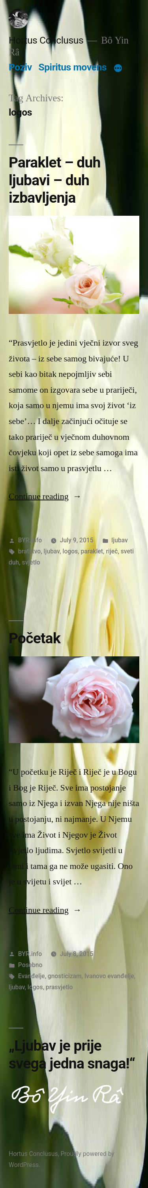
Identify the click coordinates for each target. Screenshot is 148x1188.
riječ (112, 551)
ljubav (119, 540)
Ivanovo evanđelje (109, 976)
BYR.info (30, 540)
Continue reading (45, 496)
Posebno (30, 965)
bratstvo (29, 551)
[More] (118, 69)
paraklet (92, 551)
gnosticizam (65, 976)
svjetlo (31, 562)
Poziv (20, 67)
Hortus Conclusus (46, 40)
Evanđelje (31, 976)
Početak (34, 638)
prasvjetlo (59, 987)
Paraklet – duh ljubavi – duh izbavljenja (55, 180)
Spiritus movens (72, 67)
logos (70, 551)
